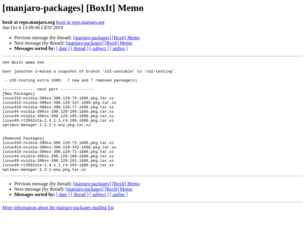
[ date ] (63, 48)
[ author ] (119, 48)
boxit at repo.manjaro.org (80, 22)
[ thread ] (79, 48)
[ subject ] (99, 48)
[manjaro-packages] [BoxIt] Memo (106, 37)
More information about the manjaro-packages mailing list (58, 229)
